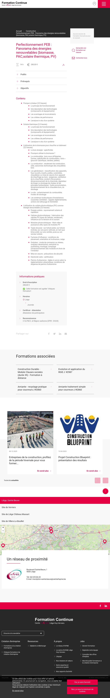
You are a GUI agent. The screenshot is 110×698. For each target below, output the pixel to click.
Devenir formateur (88, 646)
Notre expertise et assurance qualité (62, 666)
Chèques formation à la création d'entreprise (12, 653)
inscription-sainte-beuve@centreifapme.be (49, 579)
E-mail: (29, 579)
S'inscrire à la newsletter (12, 633)
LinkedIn (105, 606)
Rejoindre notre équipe (90, 650)
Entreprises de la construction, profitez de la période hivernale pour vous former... (30, 442)
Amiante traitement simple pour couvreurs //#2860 (72, 388)
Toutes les (11, 480)
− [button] (3, 531)
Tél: (28, 577)
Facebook (100, 606)
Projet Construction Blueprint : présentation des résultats (79, 442)
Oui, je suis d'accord (82, 682)
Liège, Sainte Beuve (10, 500)
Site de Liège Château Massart (15, 514)
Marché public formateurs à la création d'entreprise (92, 662)
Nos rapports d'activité (64, 671)
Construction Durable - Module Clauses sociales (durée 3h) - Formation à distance (30, 373)
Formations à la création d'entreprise (12, 647)
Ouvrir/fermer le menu (104, 4)
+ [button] (3, 527)
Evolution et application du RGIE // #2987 (71, 370)
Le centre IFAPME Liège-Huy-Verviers (64, 651)
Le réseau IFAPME (62, 646)
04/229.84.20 (35, 577)
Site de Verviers (9, 507)
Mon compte (94, 4)
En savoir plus (17, 691)
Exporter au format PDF (63, 65)
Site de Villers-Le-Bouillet (13, 521)
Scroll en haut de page (105, 491)
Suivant (105, 480)
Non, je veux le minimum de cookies (82, 690)
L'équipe (59, 656)
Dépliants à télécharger (38, 646)
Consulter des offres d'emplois (89, 655)
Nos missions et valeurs (64, 661)
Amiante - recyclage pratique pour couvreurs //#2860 (32, 388)
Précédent (97, 480)
